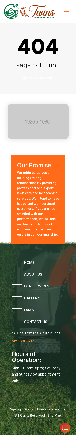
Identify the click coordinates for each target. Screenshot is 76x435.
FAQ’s (29, 310)
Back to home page (38, 78)
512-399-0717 (23, 341)
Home (29, 262)
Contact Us (35, 322)
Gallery (32, 298)
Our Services (36, 286)
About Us (33, 274)
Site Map (54, 415)
